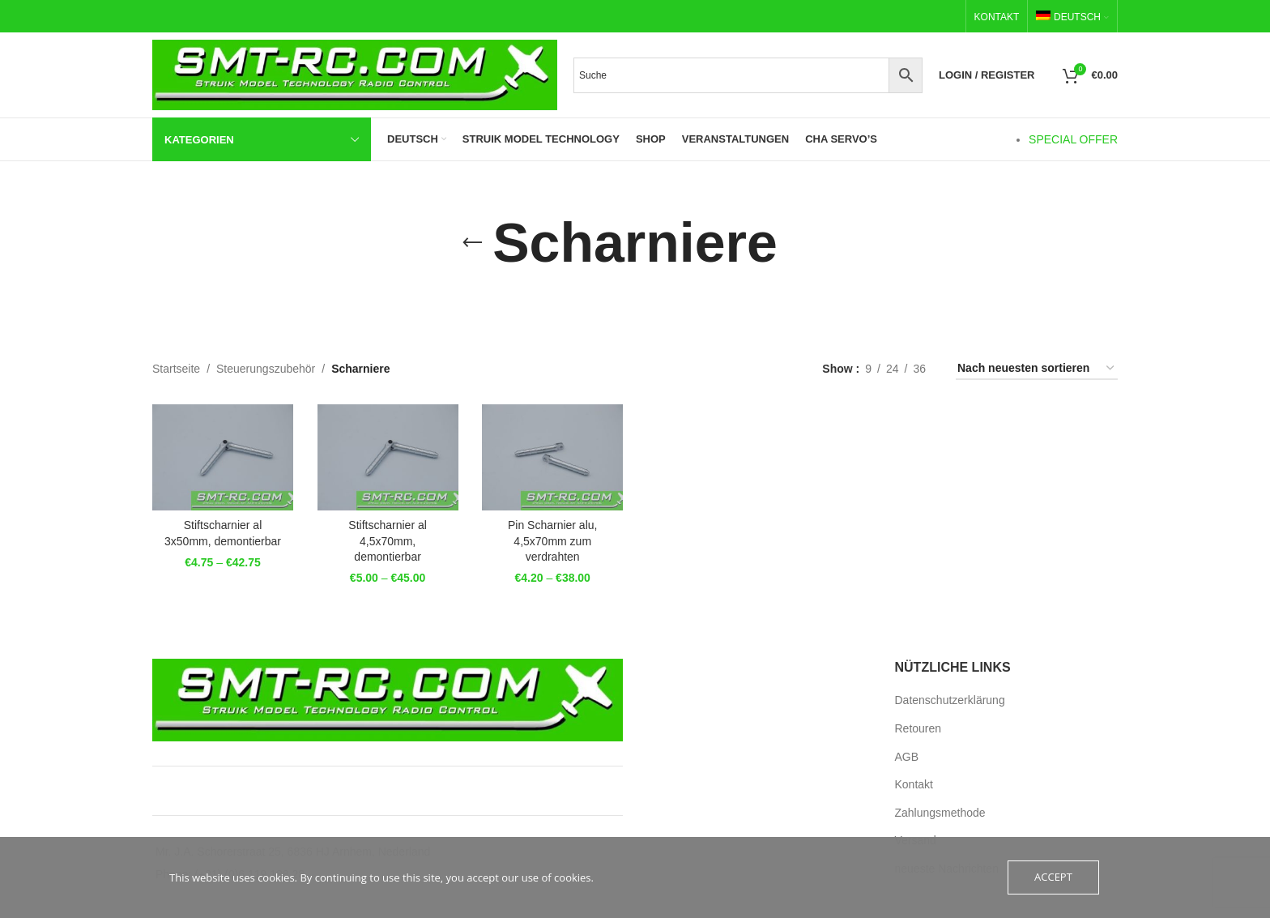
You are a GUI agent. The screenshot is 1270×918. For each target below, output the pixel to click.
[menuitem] (1072, 17)
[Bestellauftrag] (1037, 369)
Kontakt (914, 784)
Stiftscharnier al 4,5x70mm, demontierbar (387, 541)
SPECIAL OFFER (1073, 139)
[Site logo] (354, 73)
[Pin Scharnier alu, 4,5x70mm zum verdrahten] (552, 457)
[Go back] (472, 243)
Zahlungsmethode (940, 812)
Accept (1053, 877)
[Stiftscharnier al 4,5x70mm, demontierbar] (388, 457)
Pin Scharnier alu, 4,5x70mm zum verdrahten (553, 541)
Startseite (176, 368)
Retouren (918, 728)
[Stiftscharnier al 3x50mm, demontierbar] (222, 457)
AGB (907, 755)
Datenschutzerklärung (950, 700)
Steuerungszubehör (265, 368)
